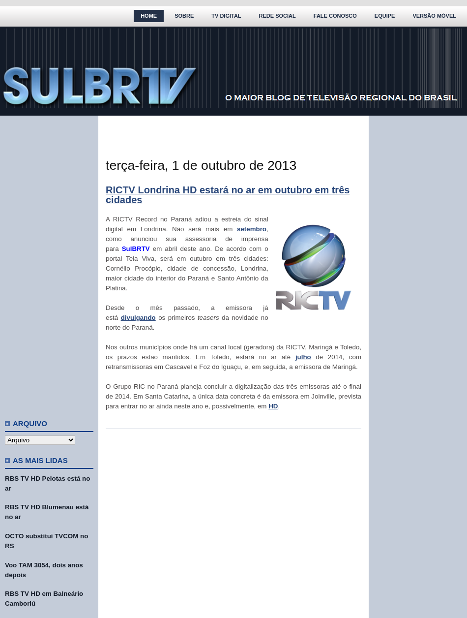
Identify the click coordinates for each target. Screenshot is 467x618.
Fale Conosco (335, 16)
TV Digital (226, 16)
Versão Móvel (434, 16)
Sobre (184, 16)
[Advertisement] (49, 263)
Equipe (385, 16)
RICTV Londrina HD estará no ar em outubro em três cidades (228, 195)
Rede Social (277, 16)
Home (149, 16)
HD (273, 406)
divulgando (138, 317)
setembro (251, 229)
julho (303, 357)
